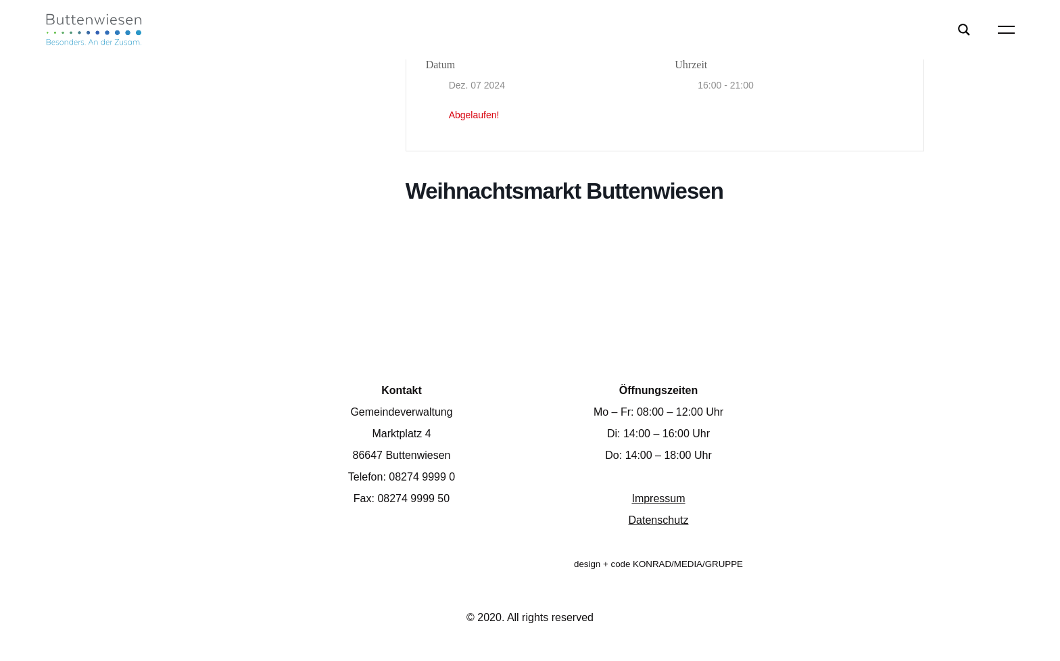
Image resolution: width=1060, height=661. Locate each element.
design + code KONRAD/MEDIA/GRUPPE (658, 564)
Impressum (658, 498)
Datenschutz (659, 520)
